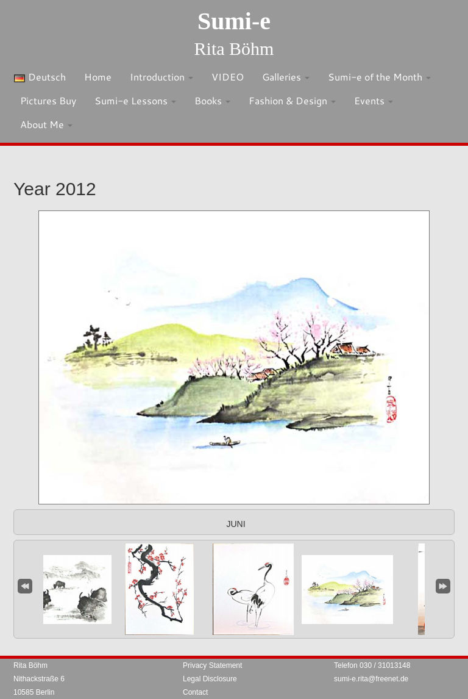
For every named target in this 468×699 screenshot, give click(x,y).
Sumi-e (234, 21)
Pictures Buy (48, 100)
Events (373, 100)
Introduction (161, 76)
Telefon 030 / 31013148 (372, 665)
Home (98, 76)
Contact (195, 692)
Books (212, 100)
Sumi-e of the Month (379, 76)
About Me (46, 124)
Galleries (286, 76)
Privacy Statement (212, 665)
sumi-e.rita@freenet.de (371, 679)
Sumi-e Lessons (135, 100)
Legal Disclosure (210, 679)
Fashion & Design (292, 100)
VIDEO (227, 76)
